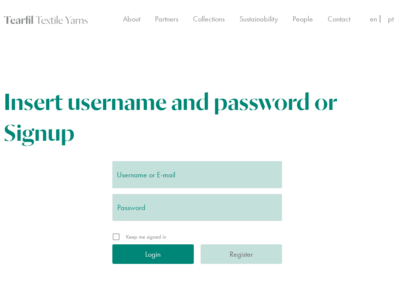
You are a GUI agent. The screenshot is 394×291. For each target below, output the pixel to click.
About (131, 19)
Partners (166, 19)
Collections (209, 19)
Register (241, 254)
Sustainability (258, 19)
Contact (339, 19)
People (303, 19)
